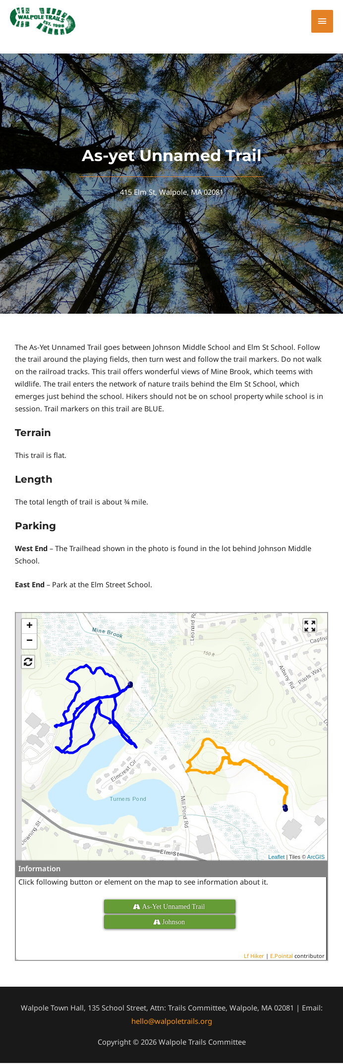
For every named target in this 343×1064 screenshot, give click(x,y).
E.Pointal (281, 956)
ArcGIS (316, 857)
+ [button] (29, 627)
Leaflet (276, 857)
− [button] (29, 642)
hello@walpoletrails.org (171, 1022)
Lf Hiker (254, 956)
